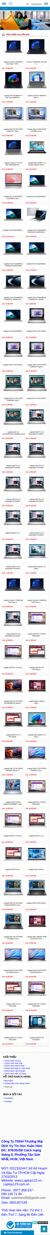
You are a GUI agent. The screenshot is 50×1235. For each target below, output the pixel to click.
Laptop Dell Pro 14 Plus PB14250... (37, 1005)
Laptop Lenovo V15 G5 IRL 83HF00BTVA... (13, 164)
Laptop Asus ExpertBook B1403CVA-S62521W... (36, 231)
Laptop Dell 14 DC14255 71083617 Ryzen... (36, 366)
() (27, 4)
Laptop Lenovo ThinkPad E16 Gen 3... (13, 601)
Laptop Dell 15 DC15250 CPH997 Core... (36, 769)
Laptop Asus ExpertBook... (37, 196)
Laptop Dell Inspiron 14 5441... (37, 736)
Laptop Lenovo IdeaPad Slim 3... (36, 97)
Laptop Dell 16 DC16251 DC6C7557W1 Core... (13, 904)
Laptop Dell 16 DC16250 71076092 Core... (13, 938)
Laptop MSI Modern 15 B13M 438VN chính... (36, 164)
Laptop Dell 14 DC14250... (37, 398)
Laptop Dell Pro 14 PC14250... (36, 668)
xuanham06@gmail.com (28, 1197)
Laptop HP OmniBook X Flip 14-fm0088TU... (13, 97)
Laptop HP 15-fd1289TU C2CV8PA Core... (13, 197)
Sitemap (8, 1087)
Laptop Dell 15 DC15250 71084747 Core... (13, 130)
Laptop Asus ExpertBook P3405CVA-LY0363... (36, 298)
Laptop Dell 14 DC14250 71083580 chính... (13, 399)
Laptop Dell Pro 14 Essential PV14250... (37, 433)
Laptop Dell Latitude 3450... (36, 702)
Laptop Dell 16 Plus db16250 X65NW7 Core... (13, 803)
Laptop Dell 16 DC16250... (37, 903)
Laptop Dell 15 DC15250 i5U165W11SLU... (13, 971)
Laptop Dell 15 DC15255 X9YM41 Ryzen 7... (13, 769)
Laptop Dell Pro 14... (13, 533)
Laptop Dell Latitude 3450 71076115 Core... (37, 938)
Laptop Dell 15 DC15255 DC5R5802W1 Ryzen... (13, 702)
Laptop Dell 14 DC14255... (37, 331)
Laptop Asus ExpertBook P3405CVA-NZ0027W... (13, 298)
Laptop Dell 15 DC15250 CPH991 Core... (36, 130)
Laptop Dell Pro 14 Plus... (13, 667)
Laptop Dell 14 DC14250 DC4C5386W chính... (13, 433)
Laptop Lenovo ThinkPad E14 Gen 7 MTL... (13, 63)
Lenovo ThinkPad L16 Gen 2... (36, 63)
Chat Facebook (13, 1233)
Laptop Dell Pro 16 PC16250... (36, 1039)
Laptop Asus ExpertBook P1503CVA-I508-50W (13, 265)
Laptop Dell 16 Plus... (36, 869)
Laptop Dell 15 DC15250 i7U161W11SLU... (36, 971)
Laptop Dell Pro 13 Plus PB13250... (37, 635)
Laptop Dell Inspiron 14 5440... (37, 568)
